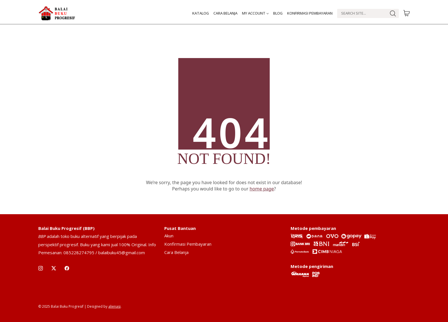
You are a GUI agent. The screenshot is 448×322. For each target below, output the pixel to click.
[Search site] (393, 13)
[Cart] (406, 13)
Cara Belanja (176, 252)
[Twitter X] (53, 268)
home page (261, 189)
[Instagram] (40, 268)
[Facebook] (67, 268)
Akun (168, 235)
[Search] (362, 13)
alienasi (114, 306)
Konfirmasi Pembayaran (187, 244)
